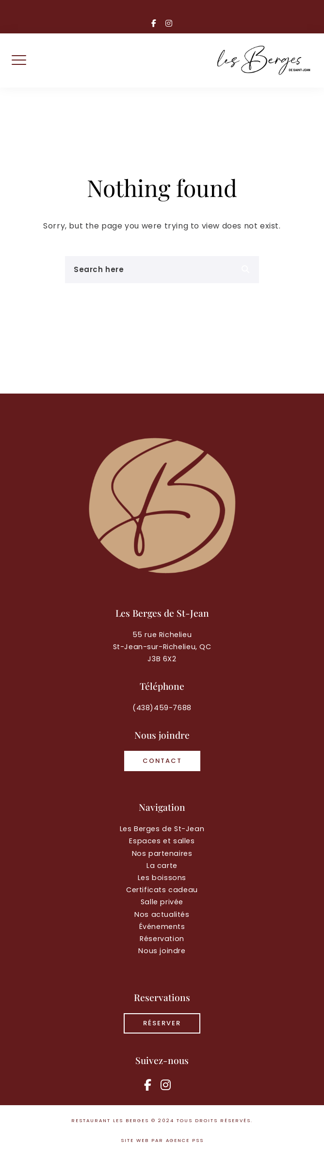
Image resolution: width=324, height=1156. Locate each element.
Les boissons (162, 877)
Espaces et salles (161, 841)
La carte (162, 865)
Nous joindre (161, 951)
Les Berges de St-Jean (162, 829)
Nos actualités (161, 914)
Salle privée (162, 902)
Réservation (162, 938)
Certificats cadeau (162, 890)
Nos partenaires (162, 853)
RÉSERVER (162, 1023)
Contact (162, 760)
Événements (162, 926)
